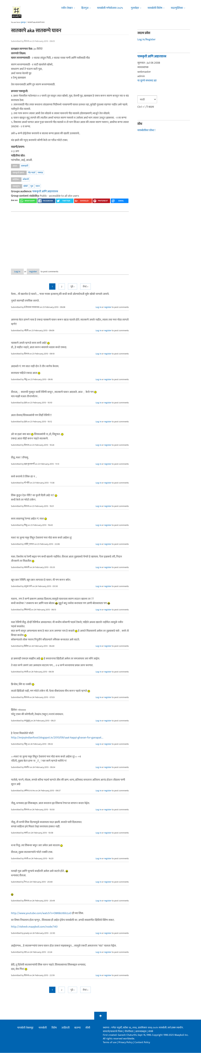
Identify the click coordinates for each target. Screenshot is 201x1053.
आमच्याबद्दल (141, 1031)
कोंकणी (26, 179)
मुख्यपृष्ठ (23, 22)
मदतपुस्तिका (177, 8)
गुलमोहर (135, 8)
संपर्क (150, 1031)
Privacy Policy (125, 1042)
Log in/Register (146, 39)
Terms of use (110, 1042)
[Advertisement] (70, 238)
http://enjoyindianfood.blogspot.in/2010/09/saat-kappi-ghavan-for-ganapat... (57, 737)
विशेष (54, 1028)
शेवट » (85, 287)
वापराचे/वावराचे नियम (113, 1031)
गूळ (31, 186)
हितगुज (84, 8)
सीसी (87, 1028)
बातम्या (77, 1028)
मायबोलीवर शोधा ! (146, 130)
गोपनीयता (129, 1031)
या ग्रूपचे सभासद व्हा (147, 80)
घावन (38, 186)
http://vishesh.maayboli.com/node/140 (34, 927)
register (39, 271)
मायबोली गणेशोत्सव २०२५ (110, 8)
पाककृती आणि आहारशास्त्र (45, 191)
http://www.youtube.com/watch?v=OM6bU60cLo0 (41, 913)
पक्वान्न (40, 172)
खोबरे (25, 186)
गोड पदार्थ (31, 172)
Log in (19, 271)
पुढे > (73, 287)
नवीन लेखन (67, 8)
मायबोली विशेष (155, 8)
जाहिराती (65, 1028)
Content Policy (142, 1042)
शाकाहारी (24, 166)
